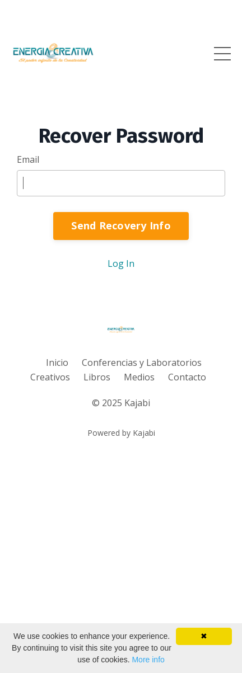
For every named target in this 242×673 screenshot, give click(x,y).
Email (28, 159)
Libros (96, 377)
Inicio (57, 362)
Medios (139, 377)
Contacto (187, 377)
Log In (121, 263)
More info (148, 659)
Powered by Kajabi (121, 432)
